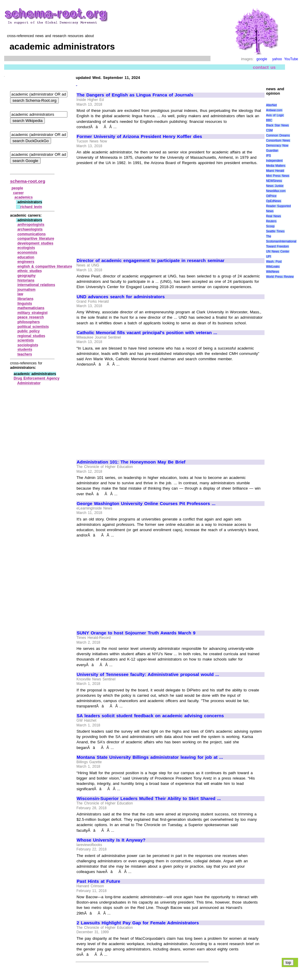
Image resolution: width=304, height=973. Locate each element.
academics (24, 197)
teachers (25, 354)
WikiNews (272, 271)
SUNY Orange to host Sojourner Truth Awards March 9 (136, 633)
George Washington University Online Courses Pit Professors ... (146, 503)
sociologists (28, 345)
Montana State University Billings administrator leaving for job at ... (150, 757)
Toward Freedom (277, 246)
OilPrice (271, 196)
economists (27, 252)
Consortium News (278, 140)
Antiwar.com (274, 110)
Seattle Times (275, 231)
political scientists (33, 327)
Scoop (270, 226)
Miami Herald (275, 170)
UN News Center (277, 251)
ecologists (26, 248)
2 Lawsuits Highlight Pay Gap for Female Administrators (138, 922)
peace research (31, 317)
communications (32, 234)
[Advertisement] (126, 209)
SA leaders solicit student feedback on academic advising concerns (150, 715)
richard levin (31, 207)
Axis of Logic (275, 115)
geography (27, 276)
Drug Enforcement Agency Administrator (36, 380)
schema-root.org (27, 181)
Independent (274, 160)
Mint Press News (277, 175)
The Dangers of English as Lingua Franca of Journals (135, 95)
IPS (268, 155)
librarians (26, 299)
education (26, 257)
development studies (35, 243)
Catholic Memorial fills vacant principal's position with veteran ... (147, 332)
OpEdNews (273, 201)
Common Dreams (278, 135)
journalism (27, 290)
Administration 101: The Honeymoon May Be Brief (131, 462)
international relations (36, 285)
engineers (26, 262)
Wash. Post (273, 261)
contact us (264, 67)
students (25, 349)
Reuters (271, 221)
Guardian (272, 150)
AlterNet (271, 105)
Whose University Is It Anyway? (111, 840)
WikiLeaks (273, 266)
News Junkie (274, 186)
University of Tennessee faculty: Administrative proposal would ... (148, 674)
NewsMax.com (276, 191)
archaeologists (30, 229)
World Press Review (280, 276)
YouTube (291, 59)
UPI (268, 256)
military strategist (33, 313)
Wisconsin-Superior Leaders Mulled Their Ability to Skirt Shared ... (149, 798)
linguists (25, 303)
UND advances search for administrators (121, 296)
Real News (273, 216)
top (288, 962)
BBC (269, 120)
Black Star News (277, 125)
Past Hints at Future (98, 881)
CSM (269, 130)
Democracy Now (277, 145)
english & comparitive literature (45, 266)
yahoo (277, 59)
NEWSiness (274, 180)
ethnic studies (30, 271)
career (18, 193)
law (20, 294)
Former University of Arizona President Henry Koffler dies (139, 136)
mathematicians (31, 308)
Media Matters (275, 165)
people (17, 188)
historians (26, 280)
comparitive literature (36, 238)
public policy (29, 331)
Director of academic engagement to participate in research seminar (150, 260)
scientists (26, 340)
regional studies (31, 336)
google (261, 59)
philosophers (29, 322)
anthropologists (31, 225)
